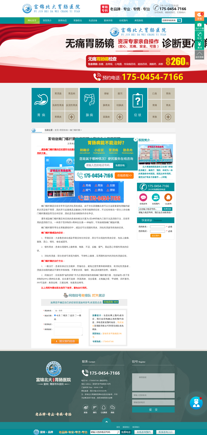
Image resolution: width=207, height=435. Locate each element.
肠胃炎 (106, 105)
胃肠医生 (77, 20)
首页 (57, 130)
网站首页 (32, 20)
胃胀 (154, 117)
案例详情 (108, 20)
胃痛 (154, 105)
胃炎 (168, 105)
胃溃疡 (58, 93)
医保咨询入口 (165, 432)
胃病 (168, 93)
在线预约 (123, 20)
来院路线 (138, 20)
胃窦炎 (58, 117)
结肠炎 (120, 105)
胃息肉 (71, 93)
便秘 (106, 93)
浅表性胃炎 (58, 105)
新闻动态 (62, 20)
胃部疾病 (64, 130)
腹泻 (120, 93)
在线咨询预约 (144, 432)
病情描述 (153, 382)
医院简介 (47, 20)
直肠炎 (106, 117)
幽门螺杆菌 (75, 130)
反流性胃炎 (71, 105)
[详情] (164, 177)
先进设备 (93, 20)
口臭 (154, 93)
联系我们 (136, 427)
